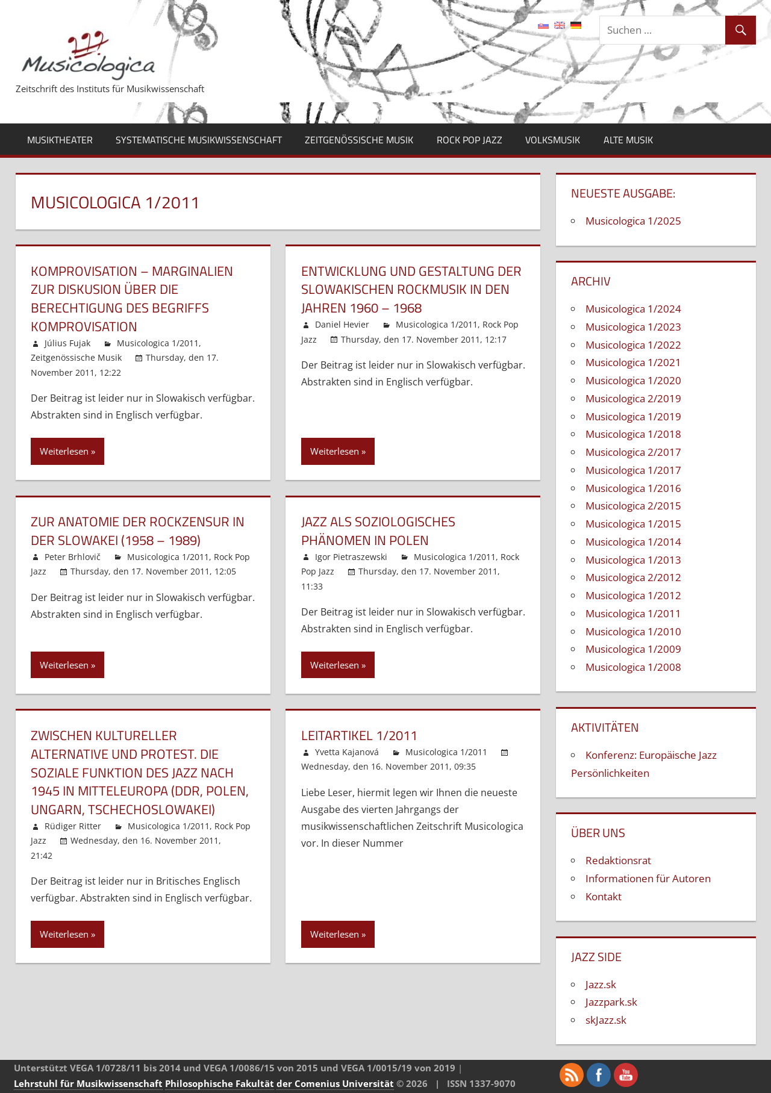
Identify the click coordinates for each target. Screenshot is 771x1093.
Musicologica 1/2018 (633, 434)
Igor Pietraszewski (351, 556)
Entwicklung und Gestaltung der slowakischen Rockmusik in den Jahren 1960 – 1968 (411, 290)
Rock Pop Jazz (469, 139)
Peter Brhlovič (73, 556)
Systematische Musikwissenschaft (199, 139)
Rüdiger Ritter (73, 826)
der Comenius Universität (335, 1083)
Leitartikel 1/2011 (359, 735)
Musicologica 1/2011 (158, 343)
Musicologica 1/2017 (633, 470)
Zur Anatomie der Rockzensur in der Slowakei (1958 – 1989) (138, 530)
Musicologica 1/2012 (633, 595)
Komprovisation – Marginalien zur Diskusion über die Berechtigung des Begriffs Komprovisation (132, 299)
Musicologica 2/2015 (633, 505)
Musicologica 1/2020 (633, 380)
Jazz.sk (600, 984)
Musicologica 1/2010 (633, 631)
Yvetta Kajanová (347, 752)
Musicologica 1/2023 (633, 327)
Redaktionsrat (618, 860)
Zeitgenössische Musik (359, 139)
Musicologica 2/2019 (633, 398)
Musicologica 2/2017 (633, 452)
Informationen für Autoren (648, 878)
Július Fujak (67, 343)
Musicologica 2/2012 (633, 577)
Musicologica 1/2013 (633, 560)
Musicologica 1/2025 (633, 221)
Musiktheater (60, 139)
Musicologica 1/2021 (633, 362)
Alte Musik (628, 139)
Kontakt (603, 896)
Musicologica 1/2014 (633, 542)
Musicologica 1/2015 (633, 524)
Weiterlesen (64, 451)
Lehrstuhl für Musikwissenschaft (88, 1083)
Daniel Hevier (342, 324)
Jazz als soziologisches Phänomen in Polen (378, 530)
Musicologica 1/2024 (633, 309)
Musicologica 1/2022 (633, 345)
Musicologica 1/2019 (633, 416)
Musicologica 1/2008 (633, 667)
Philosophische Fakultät (219, 1083)
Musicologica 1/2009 (633, 649)
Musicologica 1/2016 (633, 488)
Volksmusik (552, 139)
